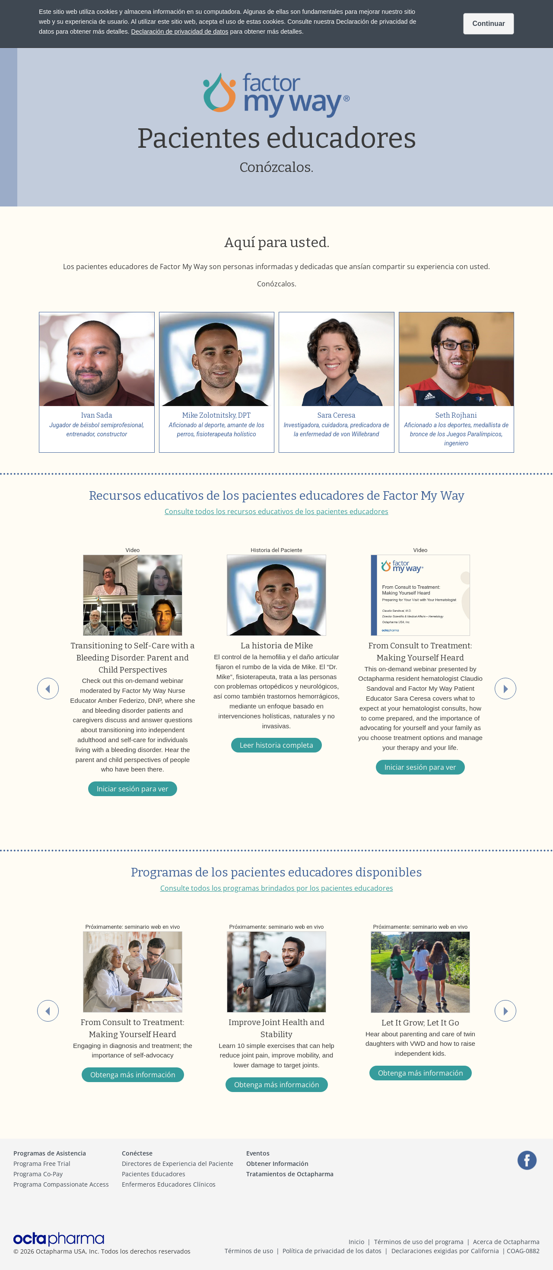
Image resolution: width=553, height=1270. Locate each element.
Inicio (356, 1242)
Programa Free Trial (41, 1163)
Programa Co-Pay (38, 1174)
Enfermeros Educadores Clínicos (169, 1184)
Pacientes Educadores (153, 1174)
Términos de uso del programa (419, 1242)
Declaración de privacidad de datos (180, 31)
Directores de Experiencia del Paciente (177, 1163)
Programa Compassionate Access (61, 1184)
